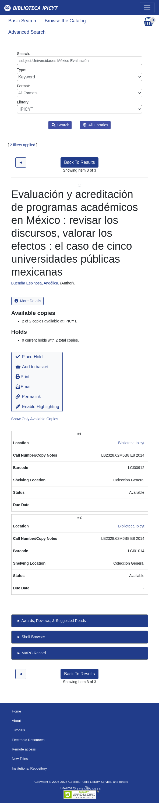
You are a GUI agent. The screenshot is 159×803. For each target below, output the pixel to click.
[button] (37, 357)
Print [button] (23, 376)
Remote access (24, 749)
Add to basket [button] (32, 366)
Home (16, 711)
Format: (79, 90)
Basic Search (22, 20)
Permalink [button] (28, 396)
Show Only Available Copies (34, 419)
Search (60, 125)
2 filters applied (22, 145)
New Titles (20, 759)
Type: (79, 74)
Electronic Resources (28, 740)
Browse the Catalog (65, 20)
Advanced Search (26, 32)
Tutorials (18, 730)
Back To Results (79, 162)
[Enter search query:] (79, 61)
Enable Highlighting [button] (37, 406)
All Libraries (95, 125)
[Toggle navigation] (147, 7)
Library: (79, 106)
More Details (28, 301)
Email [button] (23, 386)
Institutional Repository (29, 768)
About (16, 721)
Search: (79, 58)
